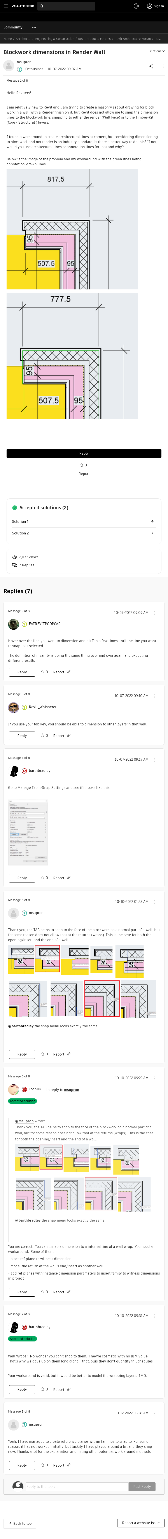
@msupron (24, 1121)
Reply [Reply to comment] (22, 672)
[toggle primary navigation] (8, 6)
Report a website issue (141, 1522)
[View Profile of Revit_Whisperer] (42, 707)
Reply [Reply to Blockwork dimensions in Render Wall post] (84, 453)
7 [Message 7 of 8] (22, 1314)
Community (13, 27)
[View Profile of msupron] (24, 62)
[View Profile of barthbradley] (40, 770)
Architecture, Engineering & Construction (45, 39)
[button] (163, 66)
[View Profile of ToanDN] (35, 1089)
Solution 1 (20, 521)
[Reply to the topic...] (77, 1486)
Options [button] (155, 51)
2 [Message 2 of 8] (22, 611)
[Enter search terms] (66, 6)
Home (8, 39)
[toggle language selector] (136, 6)
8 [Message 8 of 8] (23, 1411)
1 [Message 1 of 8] (20, 80)
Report (84, 473)
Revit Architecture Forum (133, 39)
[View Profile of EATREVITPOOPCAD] (45, 624)
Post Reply (142, 1486)
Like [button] (81, 465)
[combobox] (66, 6)
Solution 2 (20, 533)
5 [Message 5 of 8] (22, 900)
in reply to (62, 1089)
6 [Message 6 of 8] (22, 1076)
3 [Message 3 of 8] (22, 694)
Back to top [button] (22, 1523)
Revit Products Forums (94, 39)
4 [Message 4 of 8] (22, 758)
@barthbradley (21, 1026)
